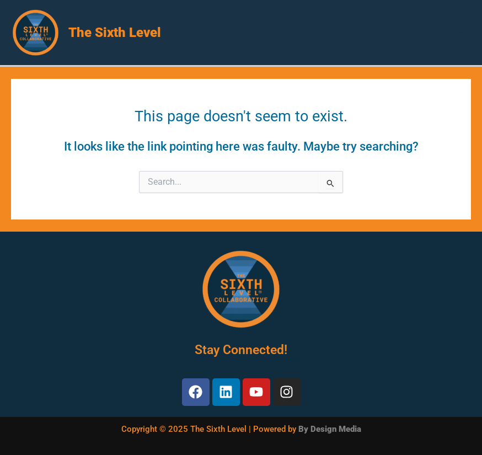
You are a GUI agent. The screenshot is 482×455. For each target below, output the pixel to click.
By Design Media (329, 429)
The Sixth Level (114, 32)
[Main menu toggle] (460, 33)
